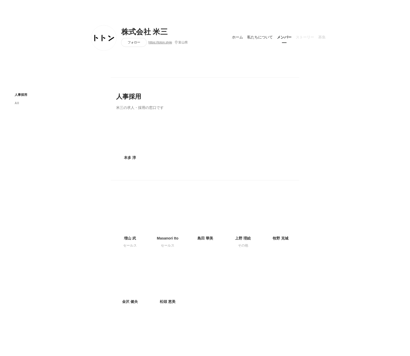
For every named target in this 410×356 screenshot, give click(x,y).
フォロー (134, 42)
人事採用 (21, 94)
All (17, 103)
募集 (322, 36)
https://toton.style (160, 42)
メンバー (284, 36)
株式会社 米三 (144, 32)
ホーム (237, 36)
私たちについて (260, 36)
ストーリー (305, 36)
